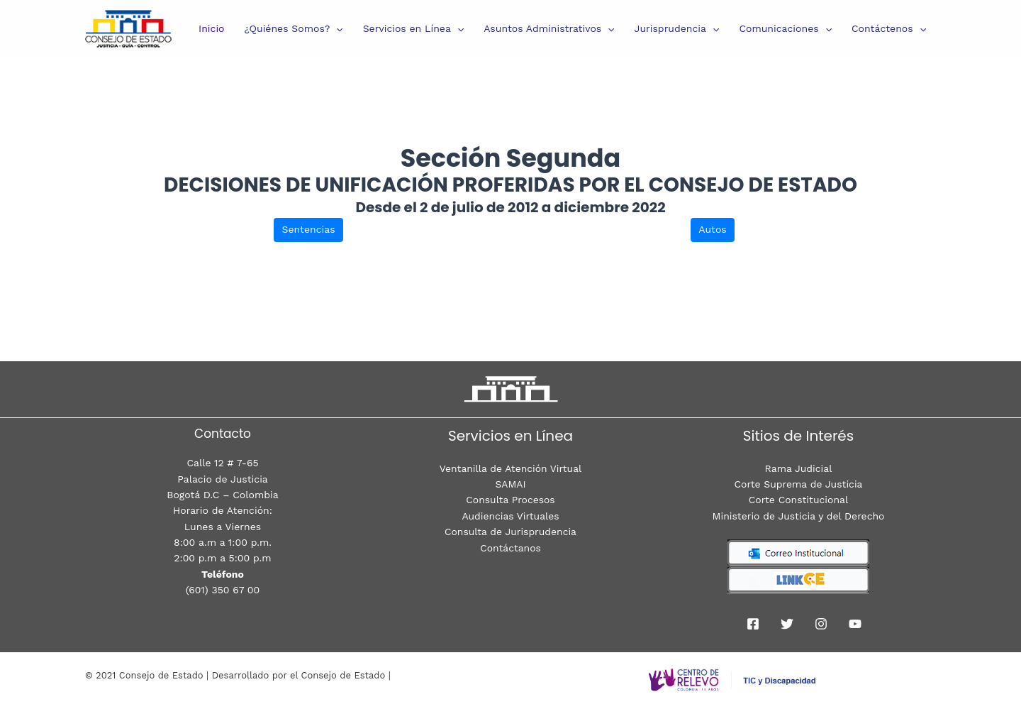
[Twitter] (787, 623)
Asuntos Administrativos (549, 28)
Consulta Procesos (510, 499)
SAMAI (510, 484)
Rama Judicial (798, 468)
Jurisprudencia (677, 28)
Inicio (211, 28)
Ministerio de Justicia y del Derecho (798, 516)
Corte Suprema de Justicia (798, 484)
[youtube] (855, 623)
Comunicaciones (785, 28)
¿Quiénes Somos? (294, 28)
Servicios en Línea (413, 28)
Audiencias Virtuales (510, 516)
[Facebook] (753, 623)
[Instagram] (821, 623)
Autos (712, 229)
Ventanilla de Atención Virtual (510, 468)
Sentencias (308, 229)
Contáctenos (889, 28)
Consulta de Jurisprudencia (510, 531)
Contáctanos (510, 548)
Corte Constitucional (799, 499)
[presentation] (336, 28)
